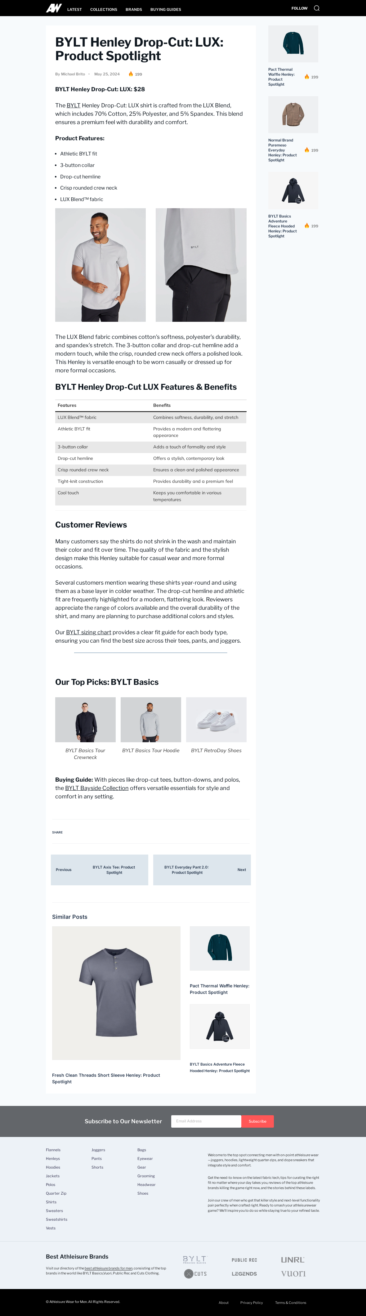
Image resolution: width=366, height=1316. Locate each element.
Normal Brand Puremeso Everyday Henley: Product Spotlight (282, 150)
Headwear (146, 1184)
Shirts (51, 1202)
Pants (97, 1158)
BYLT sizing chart (88, 632)
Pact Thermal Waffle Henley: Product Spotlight (281, 77)
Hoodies (53, 1167)
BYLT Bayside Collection (97, 788)
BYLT (74, 105)
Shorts (97, 1167)
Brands (134, 9)
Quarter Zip (56, 1193)
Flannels (53, 1150)
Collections (103, 9)
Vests (51, 1228)
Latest (74, 9)
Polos (50, 1184)
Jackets (53, 1176)
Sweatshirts (56, 1219)
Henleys (53, 1158)
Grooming (146, 1176)
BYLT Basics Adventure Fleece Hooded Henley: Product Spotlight (282, 226)
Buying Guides (165, 9)
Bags (141, 1150)
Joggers (98, 1150)
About (222, 1302)
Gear (141, 1167)
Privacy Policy (250, 1302)
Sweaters (54, 1210)
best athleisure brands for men (108, 1268)
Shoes (142, 1193)
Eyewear (145, 1158)
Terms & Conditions (290, 1302)
